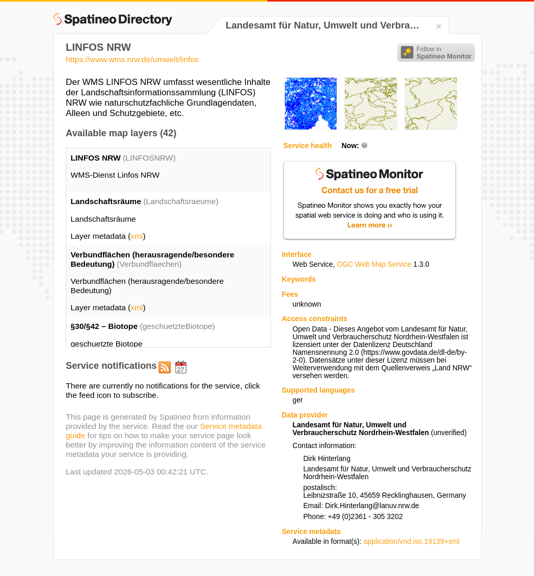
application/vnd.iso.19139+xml (411, 541)
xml (137, 236)
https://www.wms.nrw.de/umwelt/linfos (132, 59)
